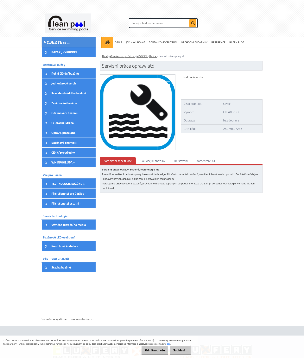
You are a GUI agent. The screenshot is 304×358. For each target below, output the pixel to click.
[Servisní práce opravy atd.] (137, 76)
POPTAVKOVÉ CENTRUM (163, 42)
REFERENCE (218, 42)
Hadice (153, 56)
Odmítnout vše (151, 350)
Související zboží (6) (153, 160)
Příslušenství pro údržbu (122, 56)
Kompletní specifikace (118, 160)
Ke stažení (181, 160)
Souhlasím (179, 350)
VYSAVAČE (142, 56)
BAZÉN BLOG (236, 42)
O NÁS (118, 42)
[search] (192, 23)
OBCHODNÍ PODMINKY (194, 42)
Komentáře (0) (205, 160)
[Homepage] (108, 42)
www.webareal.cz (82, 319)
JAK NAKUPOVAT (135, 42)
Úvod (105, 56)
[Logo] (68, 23)
